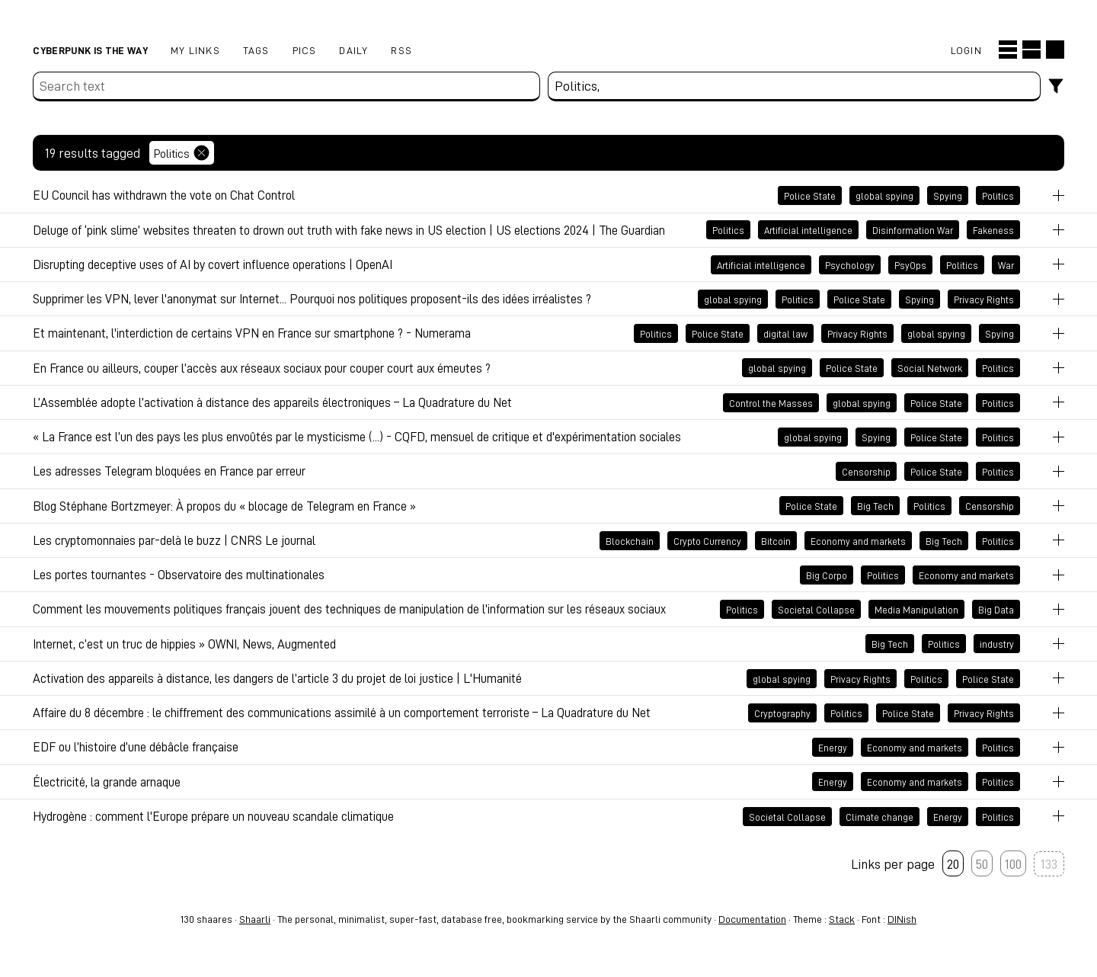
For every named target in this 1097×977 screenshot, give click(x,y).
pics (305, 49)
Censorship (866, 472)
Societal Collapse (816, 610)
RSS (401, 49)
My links (195, 49)
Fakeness (993, 230)
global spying (884, 196)
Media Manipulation (916, 610)
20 (953, 863)
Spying (947, 196)
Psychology (850, 264)
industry (997, 644)
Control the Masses (771, 402)
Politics (998, 196)
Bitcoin (776, 540)
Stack (842, 918)
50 (982, 863)
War (1006, 264)
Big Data (996, 610)
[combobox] (794, 86)
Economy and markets (858, 540)
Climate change (879, 816)
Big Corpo (826, 575)
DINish (902, 918)
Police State (810, 196)
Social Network (929, 368)
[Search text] (286, 86)
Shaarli (254, 918)
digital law (785, 334)
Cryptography (782, 712)
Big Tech (875, 506)
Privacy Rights (984, 299)
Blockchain (630, 540)
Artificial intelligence (808, 230)
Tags (256, 49)
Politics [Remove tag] (181, 153)
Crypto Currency (707, 540)
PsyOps (910, 264)
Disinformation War (912, 230)
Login (966, 49)
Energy (832, 748)
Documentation (752, 918)
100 (1013, 863)
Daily (353, 49)
